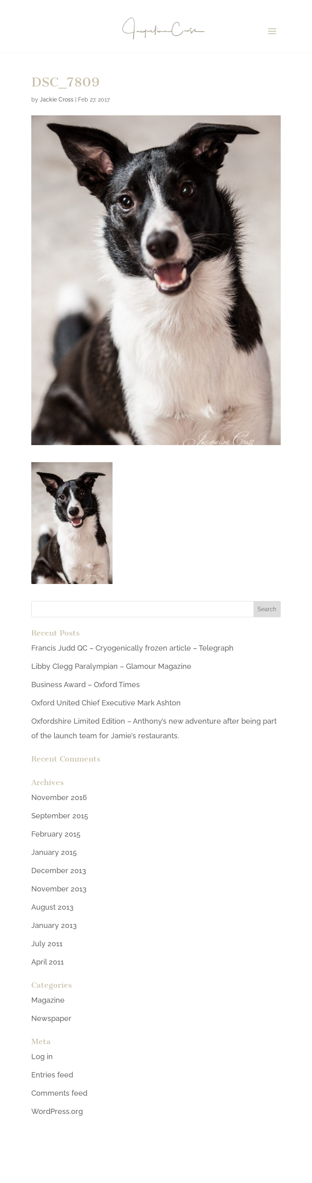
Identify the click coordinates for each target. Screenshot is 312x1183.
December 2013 (58, 870)
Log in (42, 1056)
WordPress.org (57, 1111)
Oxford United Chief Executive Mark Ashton (106, 703)
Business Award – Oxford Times (85, 684)
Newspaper (51, 1018)
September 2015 (59, 815)
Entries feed (52, 1075)
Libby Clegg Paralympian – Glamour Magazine (111, 666)
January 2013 (54, 925)
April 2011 (47, 962)
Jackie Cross (57, 99)
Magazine (48, 1000)
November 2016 (59, 797)
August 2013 (52, 907)
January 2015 (54, 852)
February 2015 (55, 834)
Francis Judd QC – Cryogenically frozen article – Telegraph (132, 648)
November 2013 (59, 889)
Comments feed (59, 1093)
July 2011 (47, 943)
